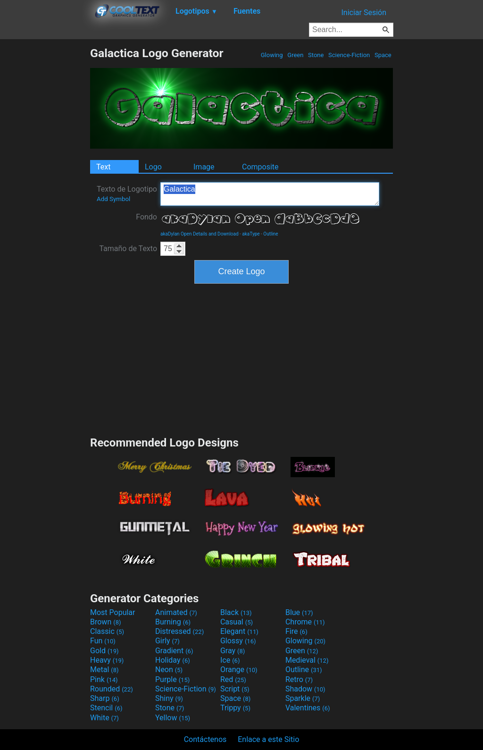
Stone (316, 55)
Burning (173, 621)
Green (295, 55)
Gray (232, 650)
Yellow (172, 717)
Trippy (235, 707)
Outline (270, 233)
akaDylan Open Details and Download (199, 233)
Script (235, 688)
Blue (299, 612)
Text (103, 166)
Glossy (238, 640)
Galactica (269, 194)
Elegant (239, 631)
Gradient (174, 650)
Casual (236, 621)
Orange (239, 669)
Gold (104, 650)
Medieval (307, 660)
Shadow (305, 688)
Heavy (107, 660)
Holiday (172, 660)
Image (204, 166)
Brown (105, 621)
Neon (169, 669)
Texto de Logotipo (127, 193)
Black (236, 612)
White (104, 717)
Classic (107, 631)
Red (233, 679)
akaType (250, 233)
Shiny (169, 698)
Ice (230, 660)
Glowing (271, 55)
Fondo (146, 216)
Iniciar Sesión (363, 12)
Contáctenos (205, 739)
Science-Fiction (349, 55)
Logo (153, 166)
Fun (103, 640)
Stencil (106, 707)
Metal (104, 669)
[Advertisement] (45, 187)
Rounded (111, 688)
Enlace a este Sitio (268, 739)
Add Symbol (113, 198)
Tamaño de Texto (128, 248)
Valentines (307, 707)
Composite (260, 166)
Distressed (179, 631)
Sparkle (302, 698)
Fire (296, 631)
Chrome (305, 621)
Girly (167, 640)
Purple (172, 679)
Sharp (104, 698)
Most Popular (112, 612)
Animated (176, 612)
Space (383, 55)
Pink (104, 679)
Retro (299, 679)
